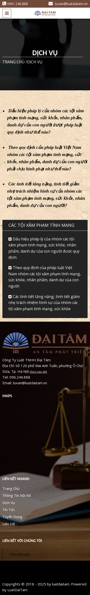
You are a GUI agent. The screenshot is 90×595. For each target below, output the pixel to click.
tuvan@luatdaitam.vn (68, 3)
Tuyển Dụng (12, 516)
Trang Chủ (10, 488)
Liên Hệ (8, 523)
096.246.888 (19, 377)
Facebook (19, 554)
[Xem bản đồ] (38, 371)
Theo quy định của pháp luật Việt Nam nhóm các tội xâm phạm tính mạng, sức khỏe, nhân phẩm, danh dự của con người (44, 277)
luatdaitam (60, 584)
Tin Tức (8, 509)
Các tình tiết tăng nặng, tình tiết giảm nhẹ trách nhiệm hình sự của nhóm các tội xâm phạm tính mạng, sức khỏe (44, 302)
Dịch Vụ (8, 502)
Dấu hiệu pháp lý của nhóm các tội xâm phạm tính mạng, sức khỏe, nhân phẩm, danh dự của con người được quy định (43, 248)
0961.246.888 (15, 3)
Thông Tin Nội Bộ (16, 495)
